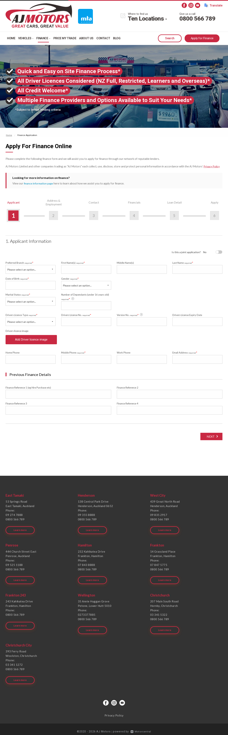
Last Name (182, 262)
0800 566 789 (197, 18)
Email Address (184, 355)
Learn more (21, 531)
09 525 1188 (14, 566)
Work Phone (123, 355)
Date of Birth (17, 278)
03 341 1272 (14, 662)
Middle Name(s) (125, 262)
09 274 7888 (14, 517)
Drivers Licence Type (21, 314)
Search (169, 38)
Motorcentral (141, 726)
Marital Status (18, 294)
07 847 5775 (158, 566)
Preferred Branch (19, 262)
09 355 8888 (86, 517)
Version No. (130, 314)
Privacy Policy (212, 166)
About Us (86, 38)
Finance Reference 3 (16, 406)
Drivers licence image (17, 330)
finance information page (39, 183)
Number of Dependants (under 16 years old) (85, 296)
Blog (116, 38)
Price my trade (64, 38)
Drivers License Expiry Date (187, 315)
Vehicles (25, 38)
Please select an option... (21, 269)
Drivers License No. (76, 314)
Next (209, 439)
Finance (43, 38)
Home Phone (12, 355)
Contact (103, 38)
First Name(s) (73, 262)
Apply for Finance (202, 38)
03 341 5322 (158, 614)
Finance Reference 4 (127, 406)
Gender (70, 278)
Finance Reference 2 (127, 390)
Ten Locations (146, 18)
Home (11, 38)
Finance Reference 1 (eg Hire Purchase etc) (28, 390)
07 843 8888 (86, 566)
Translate (213, 5)
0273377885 (86, 614)
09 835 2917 (158, 517)
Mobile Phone (73, 355)
